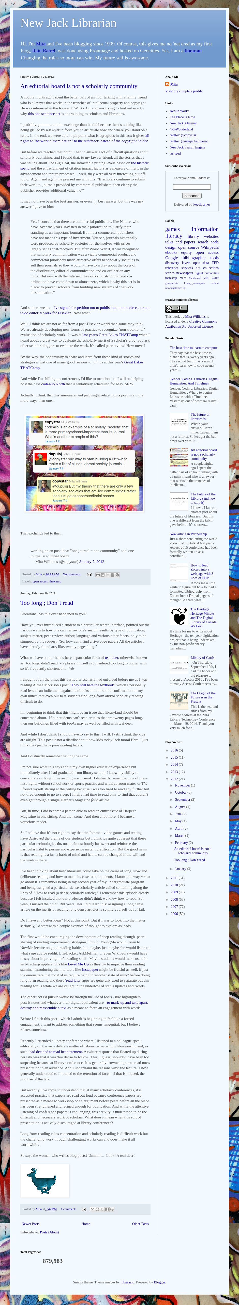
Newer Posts (30, 1224)
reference (171, 268)
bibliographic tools (201, 257)
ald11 (207, 277)
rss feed (175, 153)
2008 (175, 899)
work (176, 317)
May (178, 821)
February (182, 843)
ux (184, 287)
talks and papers (180, 242)
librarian (193, 50)
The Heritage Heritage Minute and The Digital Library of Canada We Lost (203, 617)
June (178, 814)
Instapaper (90, 969)
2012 (175, 779)
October (181, 792)
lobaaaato (127, 1282)
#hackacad (195, 277)
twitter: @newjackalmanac (189, 141)
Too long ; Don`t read (46, 602)
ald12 (215, 277)
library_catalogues (194, 283)
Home (86, 1224)
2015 (175, 757)
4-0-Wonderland (181, 129)
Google (171, 257)
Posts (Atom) (49, 1232)
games (172, 229)
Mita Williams (195, 317)
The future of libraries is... (200, 417)
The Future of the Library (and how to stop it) (203, 498)
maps (183, 278)
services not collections (200, 268)
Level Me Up (78, 964)
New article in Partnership (188, 534)
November (183, 785)
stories (170, 273)
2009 (175, 892)
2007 (175, 907)
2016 (175, 750)
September (183, 799)
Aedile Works (179, 111)
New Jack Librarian (68, 22)
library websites (203, 236)
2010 (175, 885)
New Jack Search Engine (187, 147)
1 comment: (69, 1209)
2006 (175, 914)
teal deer (111, 657)
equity (186, 252)
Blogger (159, 1282)
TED (215, 263)
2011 (175, 878)
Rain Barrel (43, 50)
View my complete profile (184, 91)
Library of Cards (202, 658)
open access (40, 581)
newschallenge (173, 287)
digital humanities (207, 273)
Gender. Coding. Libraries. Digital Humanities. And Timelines (194, 381)
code (215, 242)
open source (188, 247)
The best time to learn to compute (194, 348)
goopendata (171, 283)
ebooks (171, 252)
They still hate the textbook (92, 685)
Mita (41, 43)
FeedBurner (201, 204)
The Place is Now (182, 117)
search (203, 242)
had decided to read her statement (55, 1051)
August (180, 807)
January (181, 869)
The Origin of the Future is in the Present (203, 697)
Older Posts (140, 1224)
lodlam (215, 283)
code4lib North (53, 384)
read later (73, 980)
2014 (175, 764)
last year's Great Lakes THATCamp (110, 334)
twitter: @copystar (183, 135)
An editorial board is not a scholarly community (79, 86)
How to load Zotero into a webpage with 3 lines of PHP (202, 571)
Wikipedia (210, 247)
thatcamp (55, 581)
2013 (175, 772)
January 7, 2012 (91, 561)
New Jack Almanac (183, 123)
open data (201, 263)
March (180, 836)
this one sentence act (44, 113)
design (170, 247)
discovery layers (177, 263)
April (179, 828)
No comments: (72, 574)
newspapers (184, 273)
